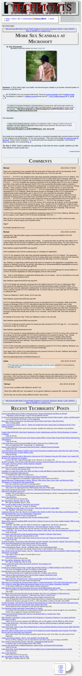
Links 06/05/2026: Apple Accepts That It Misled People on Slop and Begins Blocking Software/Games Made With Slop (40, 627)
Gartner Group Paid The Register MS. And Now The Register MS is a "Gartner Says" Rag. (31, 614)
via (71, 97)
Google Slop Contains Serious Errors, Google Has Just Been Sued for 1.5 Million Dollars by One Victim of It (37, 568)
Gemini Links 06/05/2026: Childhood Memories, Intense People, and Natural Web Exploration (32, 646)
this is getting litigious (57, 97)
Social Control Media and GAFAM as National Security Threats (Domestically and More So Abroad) (34, 414)
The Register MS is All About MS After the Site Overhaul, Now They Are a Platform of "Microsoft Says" (36, 594)
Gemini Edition (28, 18)
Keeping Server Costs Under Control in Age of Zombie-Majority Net (24, 572)
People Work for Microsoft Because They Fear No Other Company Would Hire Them (29, 575)
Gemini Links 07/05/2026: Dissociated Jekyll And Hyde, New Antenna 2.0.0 (26, 564)
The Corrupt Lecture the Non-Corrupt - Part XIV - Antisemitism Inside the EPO (27, 642)
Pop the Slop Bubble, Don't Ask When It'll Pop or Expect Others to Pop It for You (28, 598)
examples (54, 95)
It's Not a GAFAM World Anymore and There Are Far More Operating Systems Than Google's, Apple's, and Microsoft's (40, 418)
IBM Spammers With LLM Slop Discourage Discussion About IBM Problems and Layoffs (31, 588)
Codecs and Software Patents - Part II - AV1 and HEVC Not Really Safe (25, 638)
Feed (7, 20)
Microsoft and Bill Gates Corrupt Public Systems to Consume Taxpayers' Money (34, 29)
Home (8, 18)
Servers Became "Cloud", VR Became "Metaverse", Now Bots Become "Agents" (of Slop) (31, 527)
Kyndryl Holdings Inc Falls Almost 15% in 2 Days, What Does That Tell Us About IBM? (30, 508)
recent (48, 95)
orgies (72, 95)
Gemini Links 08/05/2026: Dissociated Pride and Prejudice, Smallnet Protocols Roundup (30, 447)
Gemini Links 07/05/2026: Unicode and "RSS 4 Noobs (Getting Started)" (25, 518)
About (14, 18)
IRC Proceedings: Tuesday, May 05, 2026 (15, 657)
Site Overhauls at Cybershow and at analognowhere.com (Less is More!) (25, 486)
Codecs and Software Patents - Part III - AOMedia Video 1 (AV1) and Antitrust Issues (29, 547)
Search (52, 18)
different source (31, 97)
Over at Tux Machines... (9, 497)
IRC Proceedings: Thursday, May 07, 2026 (15, 501)
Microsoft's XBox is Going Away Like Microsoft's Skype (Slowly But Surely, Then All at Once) (33, 421)
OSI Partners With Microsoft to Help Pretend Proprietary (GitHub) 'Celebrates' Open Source (31, 534)
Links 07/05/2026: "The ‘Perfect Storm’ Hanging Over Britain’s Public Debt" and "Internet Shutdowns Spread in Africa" (41, 531)
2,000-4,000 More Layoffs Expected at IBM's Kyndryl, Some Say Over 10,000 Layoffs (30, 444)
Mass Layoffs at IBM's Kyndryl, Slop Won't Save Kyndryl (20, 505)
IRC (19, 18)
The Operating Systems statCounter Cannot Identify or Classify (22, 609)
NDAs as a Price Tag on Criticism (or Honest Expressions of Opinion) (24, 477)
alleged (66, 95)
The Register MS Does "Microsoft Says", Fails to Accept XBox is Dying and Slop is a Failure (32, 579)
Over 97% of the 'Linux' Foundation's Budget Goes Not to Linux (22, 468)
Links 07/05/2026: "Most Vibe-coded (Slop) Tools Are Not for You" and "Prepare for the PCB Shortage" (35, 538)
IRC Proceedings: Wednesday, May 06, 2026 (16, 560)
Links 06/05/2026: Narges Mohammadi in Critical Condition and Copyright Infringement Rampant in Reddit (37, 649)
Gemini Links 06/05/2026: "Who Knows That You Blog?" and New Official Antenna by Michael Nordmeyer (37, 623)
